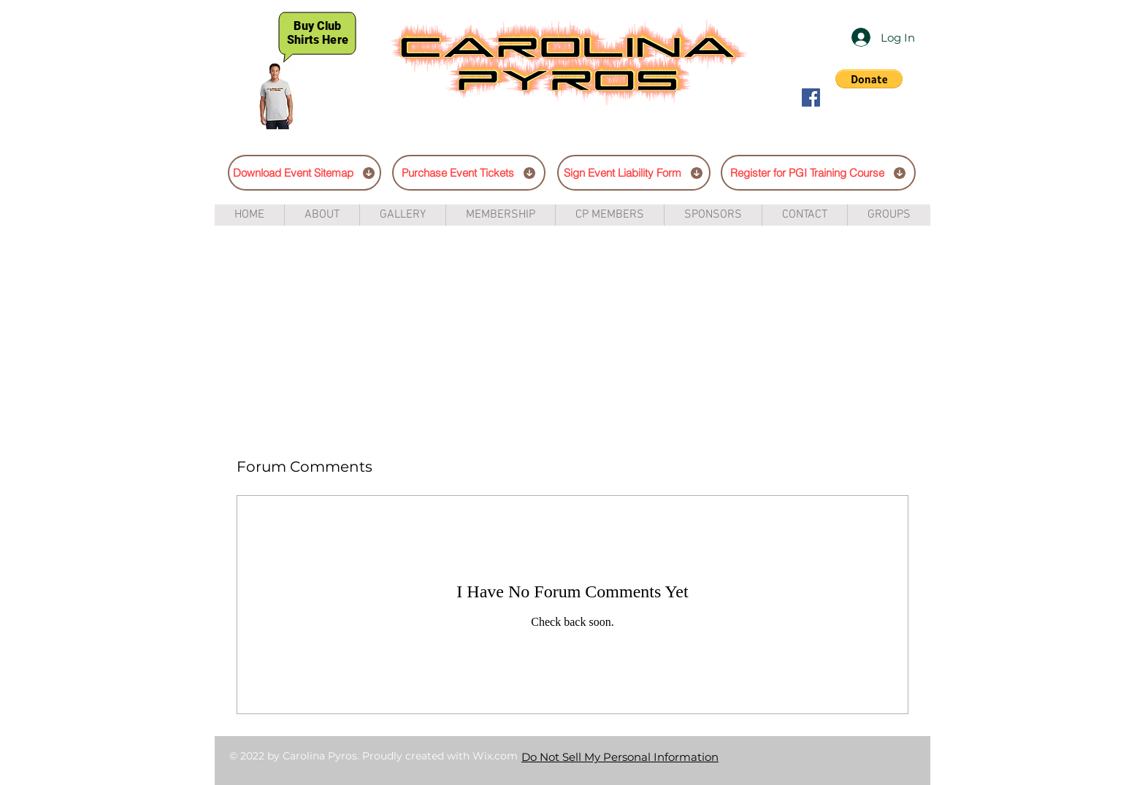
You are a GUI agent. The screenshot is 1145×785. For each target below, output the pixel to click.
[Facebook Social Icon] (811, 97)
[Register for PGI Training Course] (818, 173)
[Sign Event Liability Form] (634, 173)
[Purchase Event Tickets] (468, 173)
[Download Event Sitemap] (304, 173)
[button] (869, 78)
